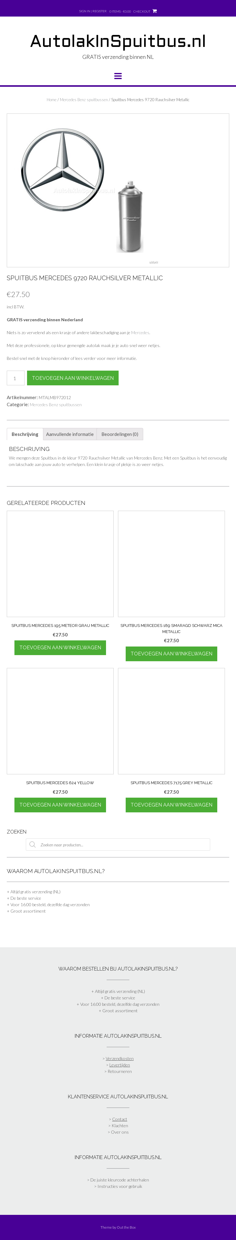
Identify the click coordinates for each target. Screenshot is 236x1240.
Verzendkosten (120, 1058)
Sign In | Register (93, 11)
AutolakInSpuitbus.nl (118, 43)
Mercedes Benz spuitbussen (84, 99)
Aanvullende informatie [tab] (70, 434)
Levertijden (119, 1064)
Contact (119, 1119)
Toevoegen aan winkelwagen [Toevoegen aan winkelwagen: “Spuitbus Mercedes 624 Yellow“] (60, 805)
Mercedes (140, 332)
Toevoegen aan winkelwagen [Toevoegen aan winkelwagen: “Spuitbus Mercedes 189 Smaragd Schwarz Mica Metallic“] (171, 654)
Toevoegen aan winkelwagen (73, 378)
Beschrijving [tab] (25, 434)
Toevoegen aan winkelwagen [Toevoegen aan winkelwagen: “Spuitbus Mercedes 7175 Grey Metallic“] (171, 805)
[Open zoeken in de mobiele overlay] (118, 844)
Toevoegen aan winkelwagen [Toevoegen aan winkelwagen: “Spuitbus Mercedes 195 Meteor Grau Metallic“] (60, 648)
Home (52, 99)
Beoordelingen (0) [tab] (119, 434)
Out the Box (126, 1227)
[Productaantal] (16, 378)
